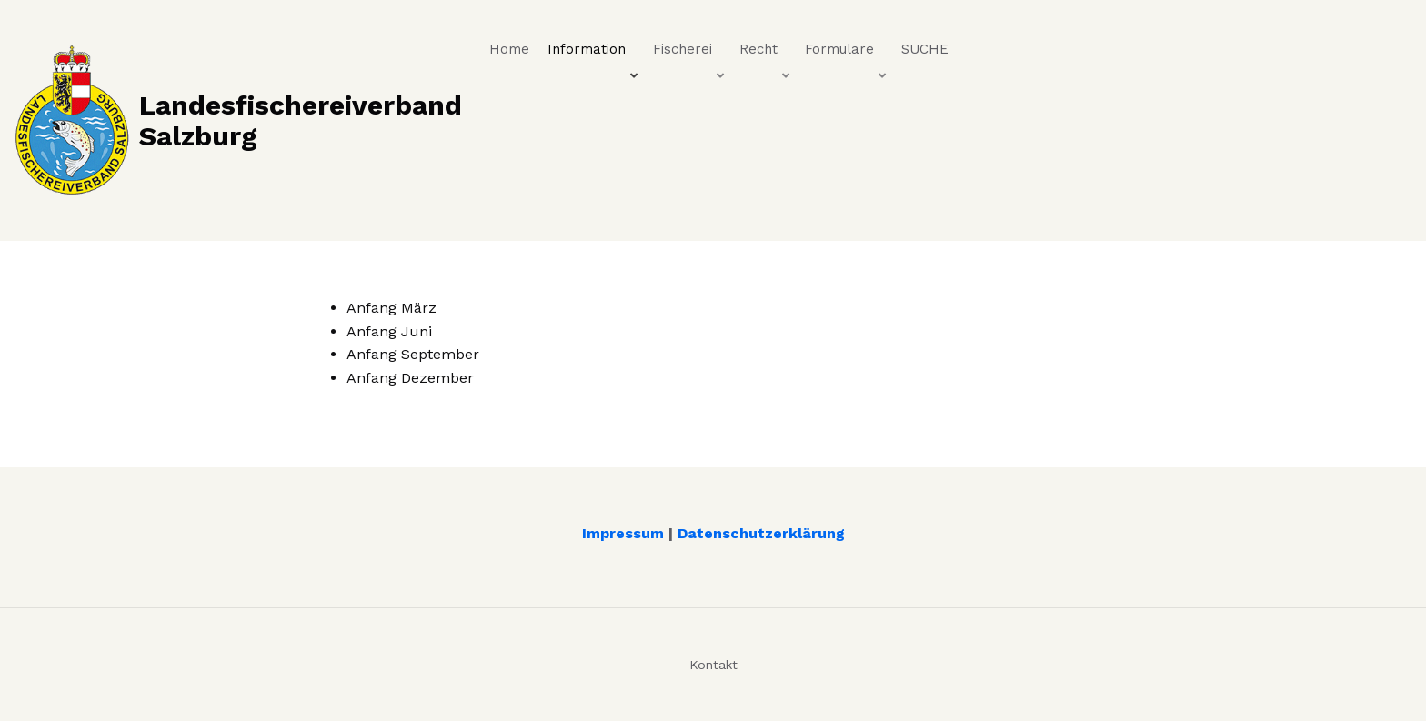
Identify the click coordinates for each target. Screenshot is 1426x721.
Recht (766, 53)
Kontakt (713, 664)
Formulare (847, 53)
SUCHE (925, 49)
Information (594, 53)
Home (509, 49)
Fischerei (690, 53)
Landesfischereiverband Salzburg (300, 120)
